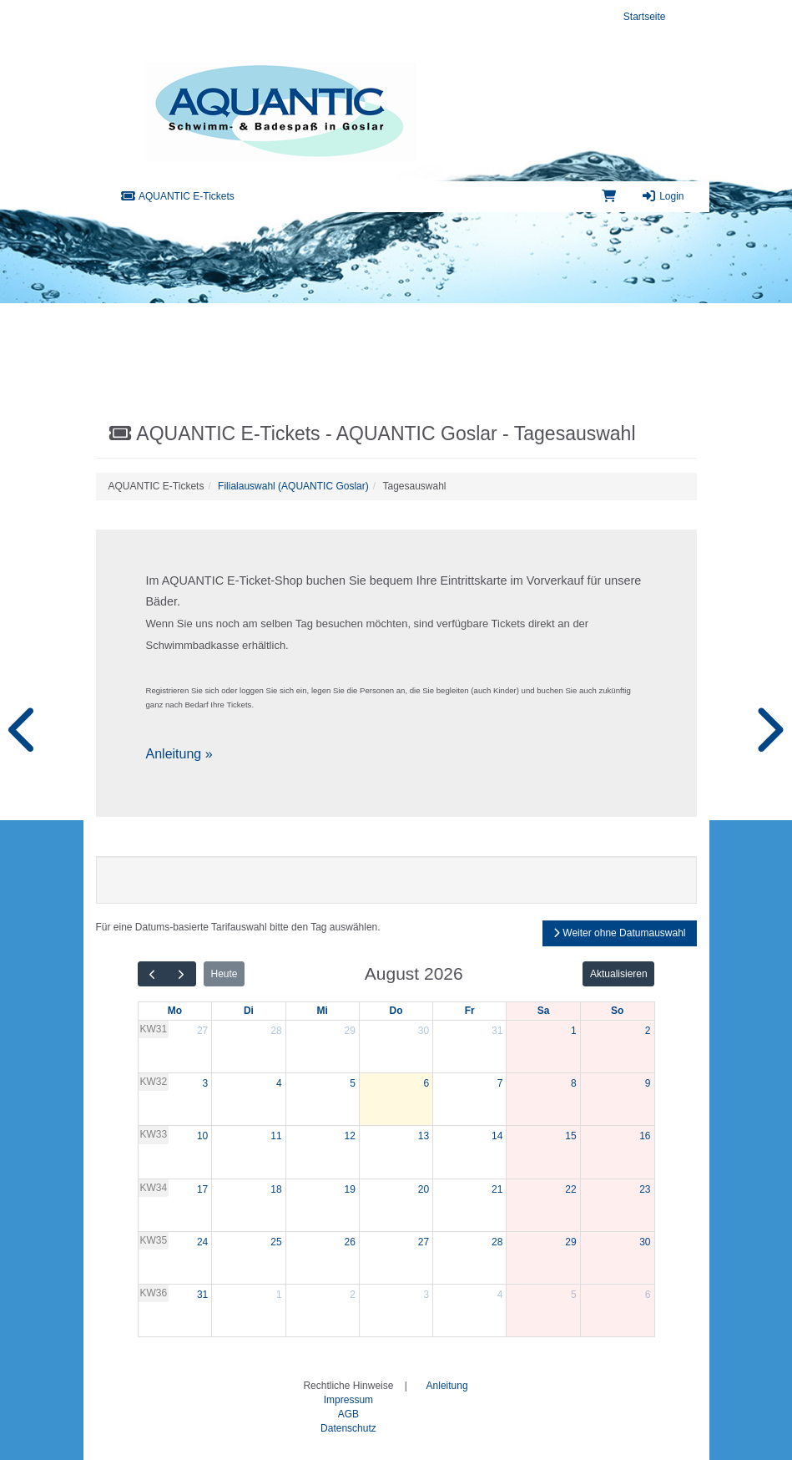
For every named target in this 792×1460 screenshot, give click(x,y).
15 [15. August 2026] (570, 1136)
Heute (223, 974)
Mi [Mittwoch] (322, 1010)
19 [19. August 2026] (349, 1189)
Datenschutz (348, 1428)
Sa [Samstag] (543, 1010)
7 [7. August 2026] (500, 1083)
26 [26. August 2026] (349, 1242)
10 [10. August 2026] (202, 1136)
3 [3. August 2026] (206, 1083)
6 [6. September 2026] (648, 1294)
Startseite (644, 17)
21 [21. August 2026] (497, 1189)
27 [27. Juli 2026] (202, 1031)
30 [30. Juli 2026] (423, 1031)
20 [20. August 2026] (423, 1189)
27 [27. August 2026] (423, 1242)
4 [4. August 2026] (279, 1083)
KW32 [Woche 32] (154, 1081)
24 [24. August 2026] (202, 1242)
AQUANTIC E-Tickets (178, 196)
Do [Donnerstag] (395, 1010)
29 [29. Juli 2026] (349, 1031)
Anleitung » (179, 754)
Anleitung (447, 1386)
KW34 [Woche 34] (154, 1188)
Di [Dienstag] (249, 1010)
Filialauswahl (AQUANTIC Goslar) (293, 486)
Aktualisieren (619, 974)
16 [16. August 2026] (644, 1136)
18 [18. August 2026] (275, 1189)
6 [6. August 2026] (426, 1083)
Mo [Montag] (175, 1010)
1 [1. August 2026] (574, 1031)
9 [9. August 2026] (648, 1083)
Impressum (348, 1400)
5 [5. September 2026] (574, 1294)
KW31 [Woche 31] (154, 1029)
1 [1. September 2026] (279, 1294)
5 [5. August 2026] (353, 1083)
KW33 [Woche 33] (154, 1134)
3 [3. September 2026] (426, 1294)
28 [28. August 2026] (497, 1242)
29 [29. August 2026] (570, 1242)
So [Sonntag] (617, 1010)
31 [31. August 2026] (202, 1294)
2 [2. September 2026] (353, 1294)
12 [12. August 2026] (349, 1136)
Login (662, 196)
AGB (348, 1414)
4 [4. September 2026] (500, 1294)
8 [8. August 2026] (574, 1083)
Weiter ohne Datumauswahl (619, 933)
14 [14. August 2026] (497, 1136)
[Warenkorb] (608, 196)
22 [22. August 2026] (570, 1189)
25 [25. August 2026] (275, 1242)
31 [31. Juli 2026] (497, 1031)
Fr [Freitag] (470, 1010)
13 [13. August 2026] (423, 1136)
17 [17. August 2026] (202, 1189)
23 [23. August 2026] (644, 1189)
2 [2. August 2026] (648, 1031)
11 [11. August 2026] (275, 1136)
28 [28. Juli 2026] (275, 1031)
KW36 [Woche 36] (154, 1293)
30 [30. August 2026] (644, 1242)
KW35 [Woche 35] (154, 1240)
